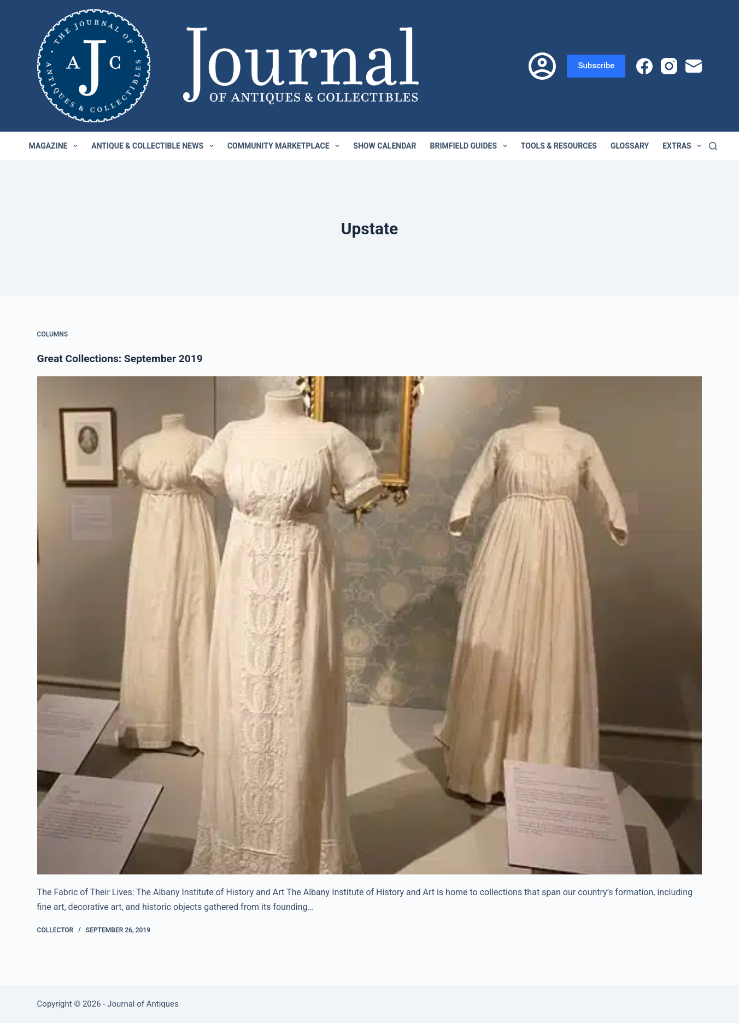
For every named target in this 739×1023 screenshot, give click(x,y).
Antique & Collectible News (154, 145)
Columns (52, 334)
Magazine (56, 145)
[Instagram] (669, 66)
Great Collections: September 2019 (123, 358)
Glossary (630, 145)
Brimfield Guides (470, 145)
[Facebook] (644, 66)
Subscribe (596, 65)
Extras (684, 145)
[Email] (693, 66)
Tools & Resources (559, 145)
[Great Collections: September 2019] (369, 625)
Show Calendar (384, 145)
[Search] (713, 146)
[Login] (542, 66)
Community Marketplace (285, 145)
